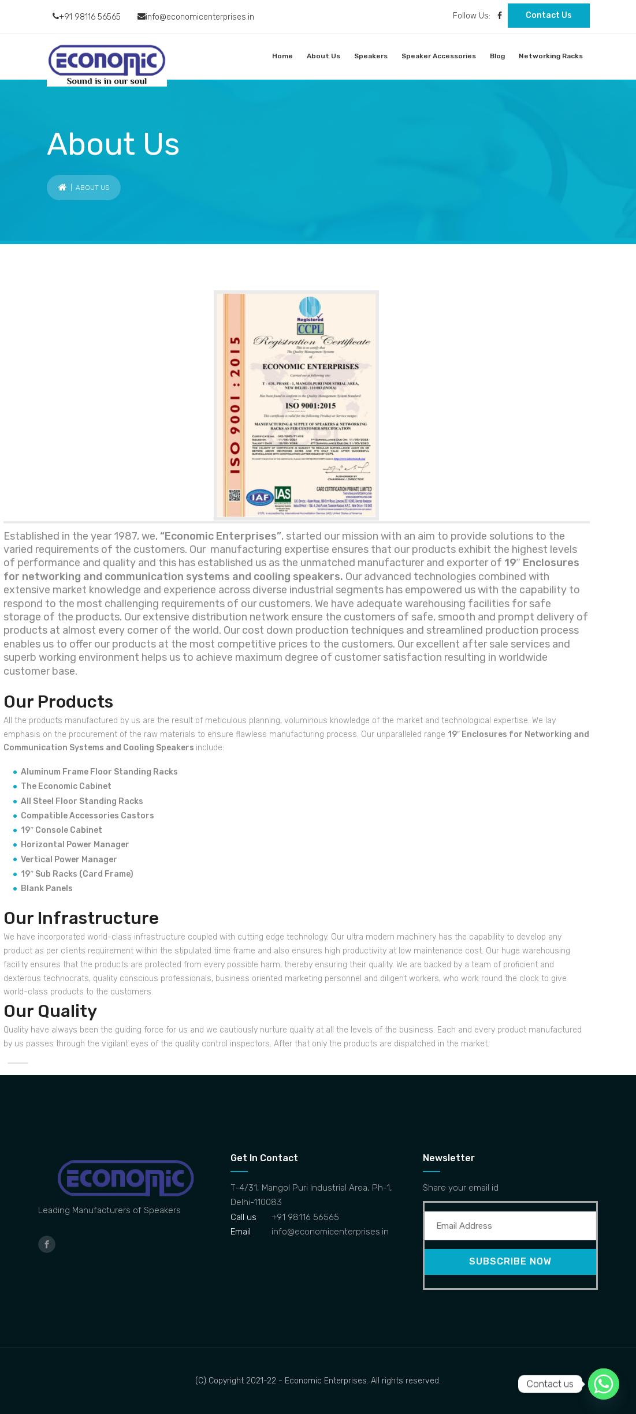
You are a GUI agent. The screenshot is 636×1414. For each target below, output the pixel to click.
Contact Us (549, 15)
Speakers (371, 56)
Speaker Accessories (438, 56)
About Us (323, 56)
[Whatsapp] (603, 1384)
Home (282, 56)
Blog (497, 56)
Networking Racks (551, 56)
